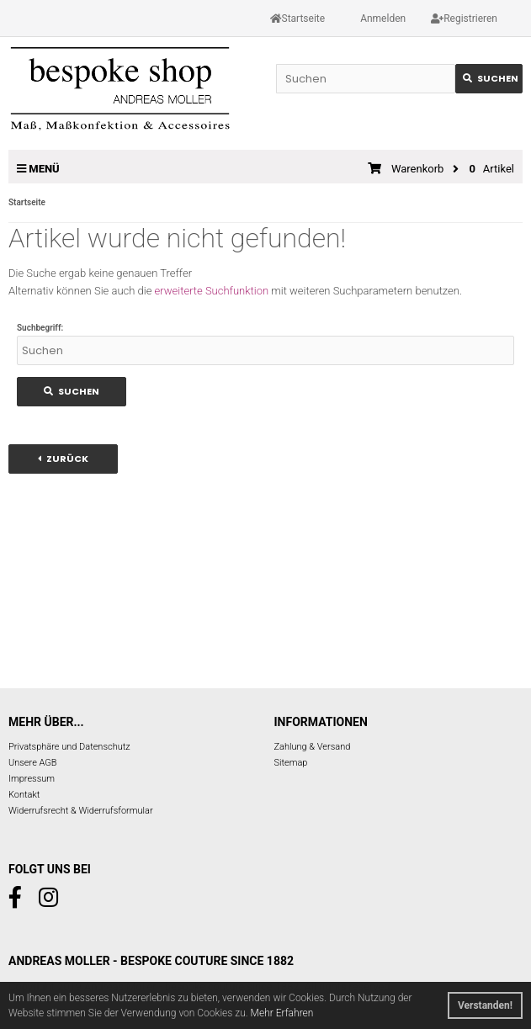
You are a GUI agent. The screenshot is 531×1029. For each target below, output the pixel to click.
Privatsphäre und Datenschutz (69, 746)
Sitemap (291, 762)
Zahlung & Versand (312, 746)
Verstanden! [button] (485, 1005)
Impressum (31, 778)
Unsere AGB (32, 762)
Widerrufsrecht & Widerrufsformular (80, 810)
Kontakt (24, 794)
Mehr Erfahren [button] (282, 1013)
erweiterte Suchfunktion (211, 290)
